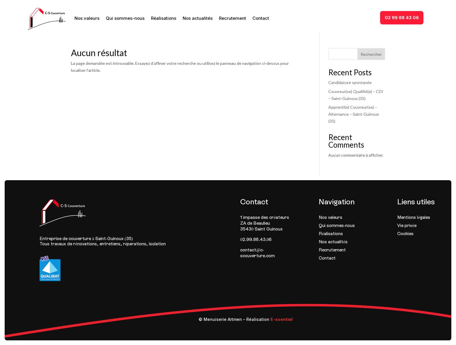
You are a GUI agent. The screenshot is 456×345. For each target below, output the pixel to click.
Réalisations (163, 18)
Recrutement (232, 18)
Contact (260, 18)
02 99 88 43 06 (402, 17)
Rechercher (371, 54)
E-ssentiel (281, 319)
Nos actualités (198, 18)
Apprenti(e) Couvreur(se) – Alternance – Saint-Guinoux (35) (353, 114)
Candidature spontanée (350, 82)
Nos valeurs (86, 18)
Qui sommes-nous (125, 18)
